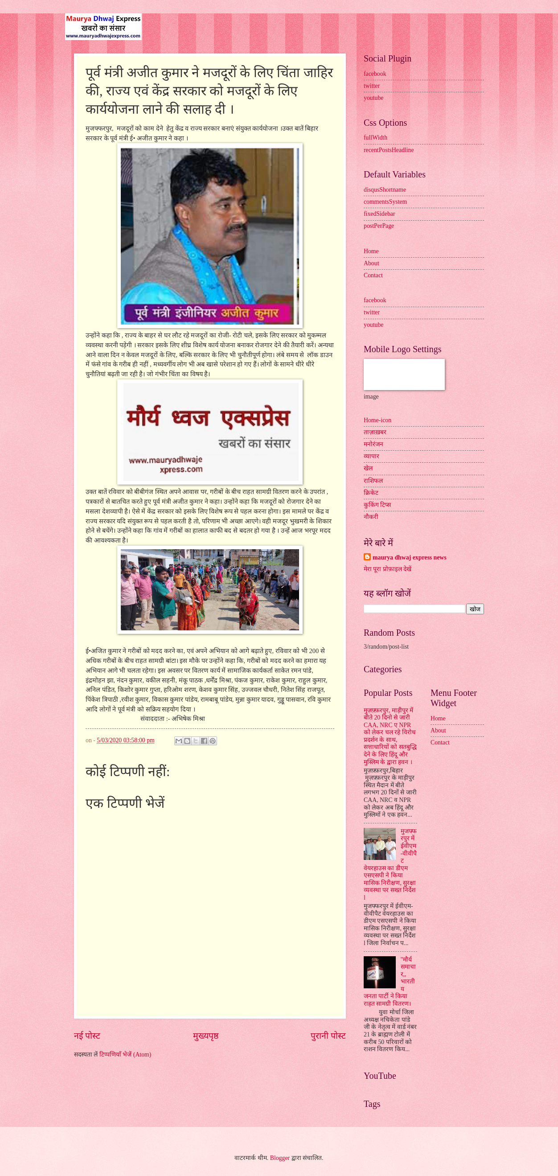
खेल (368, 468)
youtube (373, 98)
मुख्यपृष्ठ (205, 1035)
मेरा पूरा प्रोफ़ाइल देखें (387, 569)
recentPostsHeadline (389, 150)
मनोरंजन (373, 444)
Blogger (280, 1158)
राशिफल (373, 480)
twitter (372, 85)
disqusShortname (385, 189)
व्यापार (371, 456)
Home (371, 251)
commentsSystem (385, 201)
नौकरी (371, 517)
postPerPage (379, 225)
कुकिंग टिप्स (377, 505)
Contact (373, 275)
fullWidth (375, 137)
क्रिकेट (371, 492)
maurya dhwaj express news (410, 557)
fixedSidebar (379, 213)
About (371, 263)
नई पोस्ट (87, 1035)
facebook (375, 73)
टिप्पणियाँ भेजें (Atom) (125, 1054)
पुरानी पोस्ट (328, 1035)
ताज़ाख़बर (375, 432)
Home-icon (377, 420)
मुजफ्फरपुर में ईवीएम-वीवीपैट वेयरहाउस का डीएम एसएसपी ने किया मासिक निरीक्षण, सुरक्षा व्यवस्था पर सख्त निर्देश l (390, 864)
